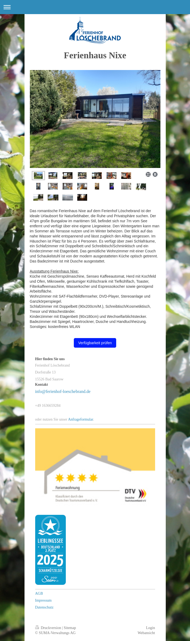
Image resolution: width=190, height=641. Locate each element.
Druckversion (48, 628)
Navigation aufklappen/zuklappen (95, 7)
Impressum (43, 600)
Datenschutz (44, 607)
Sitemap (70, 628)
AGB (39, 593)
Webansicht (146, 633)
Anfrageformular (80, 419)
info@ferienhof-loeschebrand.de (63, 391)
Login (150, 628)
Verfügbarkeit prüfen (95, 343)
